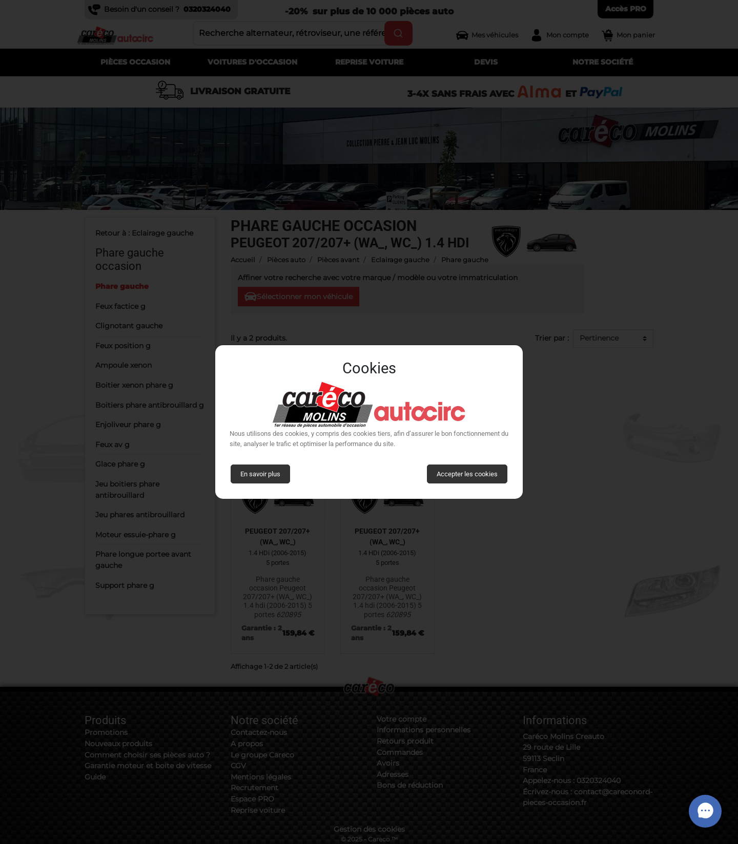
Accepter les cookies (467, 474)
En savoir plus (260, 474)
